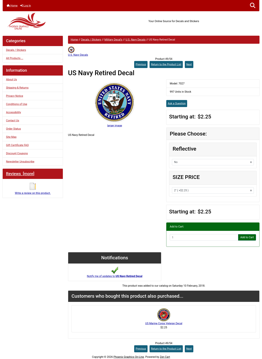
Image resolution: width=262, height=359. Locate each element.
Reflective (184, 149)
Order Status (13, 128)
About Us (11, 79)
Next (189, 64)
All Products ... (14, 58)
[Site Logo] (45, 21)
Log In (25, 5)
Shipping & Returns (17, 87)
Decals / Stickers (91, 39)
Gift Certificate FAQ (17, 145)
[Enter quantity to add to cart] (204, 237)
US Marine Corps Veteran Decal (163, 323)
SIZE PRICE (186, 177)
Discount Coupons (17, 153)
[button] (253, 5)
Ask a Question (177, 103)
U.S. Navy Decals (135, 39)
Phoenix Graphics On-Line (128, 356)
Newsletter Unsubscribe (20, 161)
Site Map (11, 137)
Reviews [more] (20, 173)
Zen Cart (165, 356)
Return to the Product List (166, 64)
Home (12, 5)
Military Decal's (113, 39)
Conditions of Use (16, 104)
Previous (141, 64)
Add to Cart (247, 237)
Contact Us (12, 120)
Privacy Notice (14, 95)
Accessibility (13, 112)
